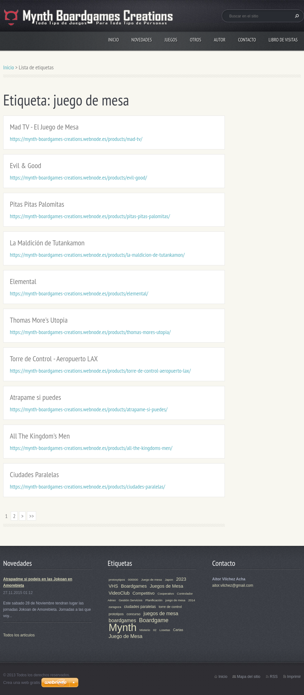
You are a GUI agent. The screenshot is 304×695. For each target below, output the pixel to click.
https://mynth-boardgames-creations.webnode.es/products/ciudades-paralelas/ (87, 486)
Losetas (165, 630)
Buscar (296, 16)
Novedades (141, 40)
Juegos (171, 40)
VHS (113, 586)
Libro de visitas (283, 40)
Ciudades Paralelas (34, 474)
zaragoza (115, 607)
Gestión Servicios (130, 600)
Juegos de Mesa (166, 586)
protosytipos (117, 579)
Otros (195, 40)
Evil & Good (25, 165)
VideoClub (119, 593)
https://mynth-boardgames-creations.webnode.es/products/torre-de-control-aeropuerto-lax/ (100, 370)
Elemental (23, 281)
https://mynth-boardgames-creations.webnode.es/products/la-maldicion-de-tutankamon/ (97, 254)
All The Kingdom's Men (40, 436)
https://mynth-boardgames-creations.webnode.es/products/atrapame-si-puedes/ (89, 409)
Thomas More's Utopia (39, 320)
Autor (219, 40)
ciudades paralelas (140, 606)
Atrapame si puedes (35, 397)
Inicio (113, 40)
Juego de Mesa (125, 636)
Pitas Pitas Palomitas (37, 204)
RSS (274, 676)
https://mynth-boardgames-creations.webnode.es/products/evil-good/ (78, 177)
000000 (133, 579)
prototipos (116, 614)
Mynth (122, 627)
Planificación (153, 600)
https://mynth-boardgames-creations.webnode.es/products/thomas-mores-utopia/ (90, 332)
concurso (134, 614)
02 (155, 630)
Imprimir (294, 676)
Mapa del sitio (248, 676)
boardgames (122, 620)
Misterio (145, 630)
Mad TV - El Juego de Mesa (44, 127)
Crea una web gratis (21, 682)
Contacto (247, 40)
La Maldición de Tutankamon (47, 243)
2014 (191, 600)
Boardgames (134, 586)
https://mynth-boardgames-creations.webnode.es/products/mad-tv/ (76, 138)
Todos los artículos (19, 635)
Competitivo (144, 593)
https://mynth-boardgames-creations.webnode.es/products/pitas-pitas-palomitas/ (90, 216)
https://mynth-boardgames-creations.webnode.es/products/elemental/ (79, 293)
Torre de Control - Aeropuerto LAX (54, 358)
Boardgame (153, 620)
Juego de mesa (151, 579)
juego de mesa (175, 600)
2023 (181, 579)
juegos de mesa (160, 613)
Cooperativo (165, 593)
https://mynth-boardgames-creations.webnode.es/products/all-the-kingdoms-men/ (91, 448)
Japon (169, 579)
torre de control (170, 607)
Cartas (178, 630)
